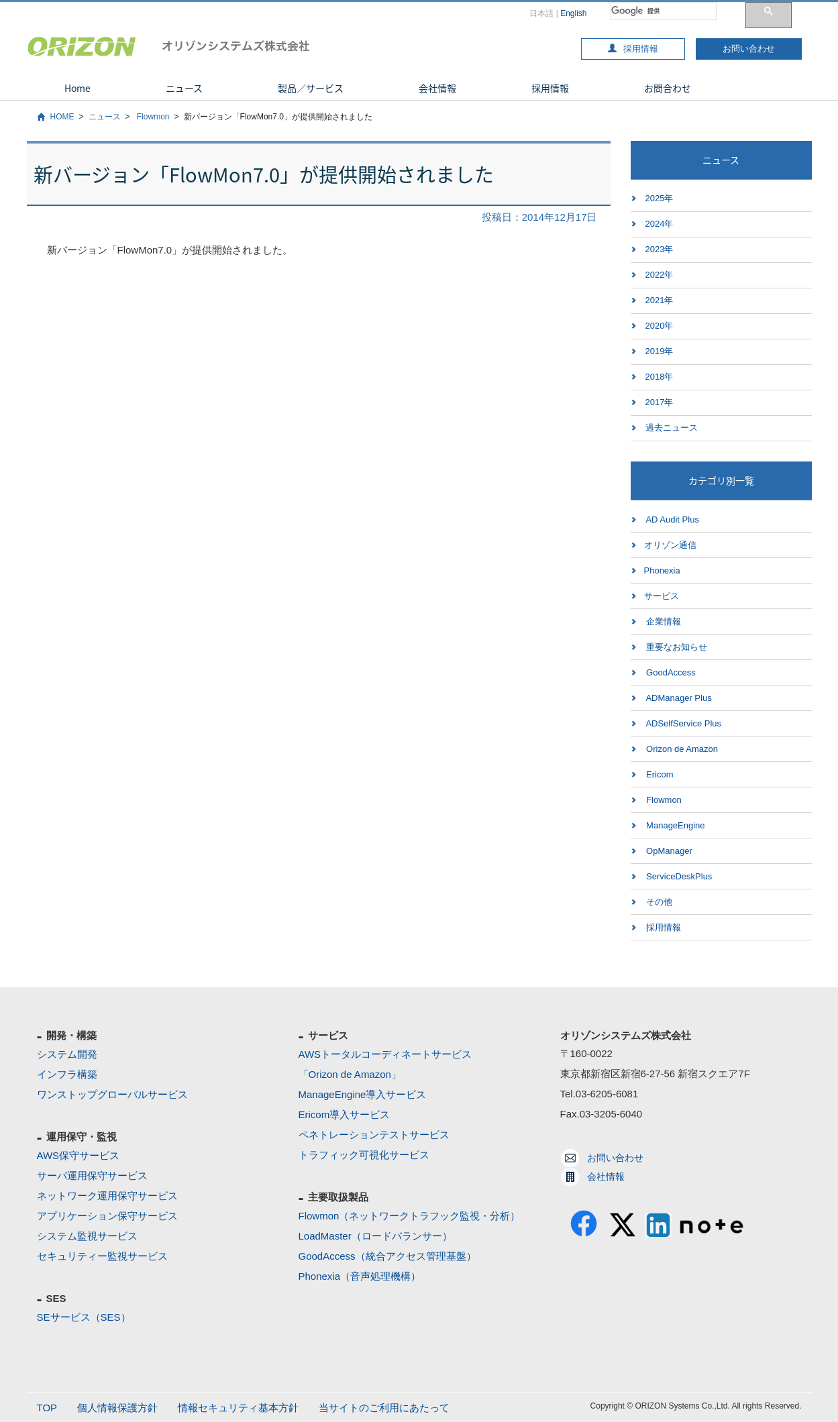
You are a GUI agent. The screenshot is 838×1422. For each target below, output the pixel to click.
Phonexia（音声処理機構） (360, 1276)
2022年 (659, 275)
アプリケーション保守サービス (107, 1215)
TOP (47, 1407)
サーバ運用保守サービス (92, 1175)
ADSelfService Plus (683, 723)
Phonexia (662, 570)
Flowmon (152, 116)
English (573, 13)
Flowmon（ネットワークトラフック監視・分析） (410, 1215)
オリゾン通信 (670, 545)
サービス (661, 596)
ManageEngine (674, 825)
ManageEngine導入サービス (363, 1094)
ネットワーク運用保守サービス (107, 1195)
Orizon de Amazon (681, 749)
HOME (62, 116)
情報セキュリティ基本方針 (238, 1407)
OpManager (668, 851)
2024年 (659, 224)
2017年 (659, 402)
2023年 (659, 249)
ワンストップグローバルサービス (112, 1094)
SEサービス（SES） (84, 1317)
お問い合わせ (749, 49)
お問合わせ (667, 88)
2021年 (659, 300)
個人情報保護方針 (117, 1407)
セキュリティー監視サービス (102, 1256)
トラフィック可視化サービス (364, 1154)
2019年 (659, 351)
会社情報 (437, 88)
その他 (658, 902)
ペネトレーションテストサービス (374, 1134)
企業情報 (663, 621)
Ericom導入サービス (344, 1114)
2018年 (659, 377)
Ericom (659, 774)
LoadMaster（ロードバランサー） (375, 1236)
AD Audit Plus (671, 519)
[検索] (664, 11)
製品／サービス (311, 88)
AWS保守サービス (78, 1155)
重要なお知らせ (676, 647)
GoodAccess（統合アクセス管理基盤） (387, 1256)
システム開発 (67, 1054)
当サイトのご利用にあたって (384, 1407)
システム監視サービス (87, 1236)
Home (77, 88)
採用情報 (633, 49)
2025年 (659, 198)
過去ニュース (671, 428)
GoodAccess (670, 672)
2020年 (659, 326)
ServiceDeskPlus (678, 876)
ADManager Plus (678, 698)
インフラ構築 (67, 1074)
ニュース (184, 88)
